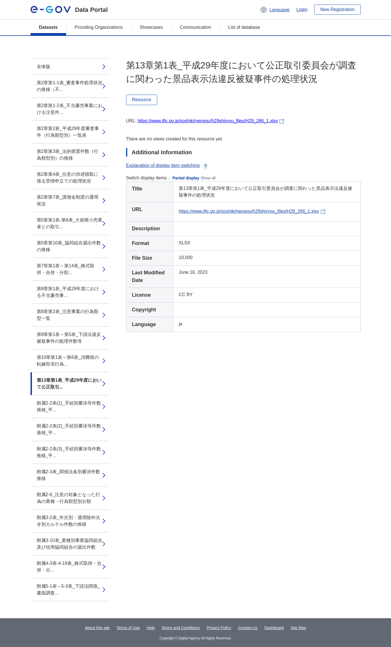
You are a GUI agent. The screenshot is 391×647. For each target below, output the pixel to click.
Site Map (298, 628)
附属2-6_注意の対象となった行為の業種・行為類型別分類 (68, 498)
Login (302, 9)
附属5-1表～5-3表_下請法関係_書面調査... (68, 589)
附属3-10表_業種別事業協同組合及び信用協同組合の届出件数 (70, 544)
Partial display (185, 178)
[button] (275, 9)
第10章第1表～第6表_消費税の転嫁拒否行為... (68, 360)
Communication (195, 27)
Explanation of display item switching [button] (167, 165)
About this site (97, 628)
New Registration (337, 9)
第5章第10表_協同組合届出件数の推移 (69, 246)
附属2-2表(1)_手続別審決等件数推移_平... (69, 406)
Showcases (151, 27)
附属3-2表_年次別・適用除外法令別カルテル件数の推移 (68, 521)
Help (151, 628)
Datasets (48, 27)
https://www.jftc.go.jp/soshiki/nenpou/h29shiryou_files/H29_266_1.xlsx (207, 120)
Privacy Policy (219, 628)
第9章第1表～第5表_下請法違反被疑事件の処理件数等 (69, 338)
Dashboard (274, 628)
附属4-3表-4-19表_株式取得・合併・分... (69, 566)
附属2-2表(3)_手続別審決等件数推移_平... (69, 452)
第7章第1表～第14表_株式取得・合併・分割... (66, 269)
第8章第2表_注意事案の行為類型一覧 (68, 315)
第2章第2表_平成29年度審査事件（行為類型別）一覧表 (68, 132)
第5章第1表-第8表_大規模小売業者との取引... (70, 223)
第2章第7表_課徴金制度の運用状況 (68, 200)
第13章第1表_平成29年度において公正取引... (69, 383)
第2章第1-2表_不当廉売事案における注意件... (70, 109)
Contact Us (248, 628)
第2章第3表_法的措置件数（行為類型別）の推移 (68, 154)
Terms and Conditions (180, 628)
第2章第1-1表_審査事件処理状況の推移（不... (70, 86)
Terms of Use (128, 628)
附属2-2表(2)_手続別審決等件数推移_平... (69, 429)
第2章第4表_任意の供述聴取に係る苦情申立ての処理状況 (68, 177)
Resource (141, 99)
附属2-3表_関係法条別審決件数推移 (68, 475)
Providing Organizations (99, 27)
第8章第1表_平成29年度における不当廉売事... (68, 292)
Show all (207, 178)
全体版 (43, 66)
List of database (244, 27)
